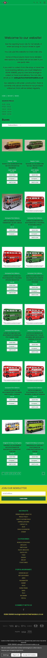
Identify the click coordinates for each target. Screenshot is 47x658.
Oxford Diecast (23, 573)
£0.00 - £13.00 (6, 104)
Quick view (12, 175)
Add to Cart (12, 182)
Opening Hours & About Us (23, 514)
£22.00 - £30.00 (6, 109)
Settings (6, 655)
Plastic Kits (23, 552)
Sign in (20, 529)
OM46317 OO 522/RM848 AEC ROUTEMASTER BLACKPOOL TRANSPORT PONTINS (12, 448)
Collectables (23, 562)
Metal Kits (23, 545)
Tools (23, 555)
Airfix (23, 578)
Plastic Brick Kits (23, 550)
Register (26, 529)
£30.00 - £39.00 (6, 112)
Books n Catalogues (23, 542)
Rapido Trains (23, 588)
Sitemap (23, 532)
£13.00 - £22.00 (6, 107)
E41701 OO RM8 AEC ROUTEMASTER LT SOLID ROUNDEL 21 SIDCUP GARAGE (35, 392)
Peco (23, 593)
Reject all (16, 655)
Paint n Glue (23, 547)
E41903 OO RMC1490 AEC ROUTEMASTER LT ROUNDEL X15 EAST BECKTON (12, 278)
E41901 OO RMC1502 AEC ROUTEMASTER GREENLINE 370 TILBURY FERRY (12, 335)
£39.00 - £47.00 (6, 114)
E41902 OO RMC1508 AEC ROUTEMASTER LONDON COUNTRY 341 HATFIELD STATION (35, 279)
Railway (23, 557)
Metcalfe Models (23, 575)
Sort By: (5, 125)
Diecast (23, 560)
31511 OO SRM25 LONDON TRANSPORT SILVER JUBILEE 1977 (12, 223)
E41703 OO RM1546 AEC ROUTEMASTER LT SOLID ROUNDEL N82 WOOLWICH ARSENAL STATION (35, 336)
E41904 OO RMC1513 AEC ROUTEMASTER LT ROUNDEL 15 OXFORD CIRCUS (35, 223)
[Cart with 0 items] (40, 2)
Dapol (23, 590)
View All (23, 598)
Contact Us (23, 524)
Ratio (23, 585)
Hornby (23, 583)
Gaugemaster (23, 580)
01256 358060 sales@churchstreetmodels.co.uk (23, 614)
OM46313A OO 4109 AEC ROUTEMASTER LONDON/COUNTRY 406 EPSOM (34, 448)
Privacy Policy (23, 517)
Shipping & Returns (23, 522)
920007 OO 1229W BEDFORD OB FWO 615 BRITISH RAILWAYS (12, 166)
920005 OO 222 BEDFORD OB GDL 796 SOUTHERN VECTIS (35, 166)
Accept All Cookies (29, 655)
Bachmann (23, 595)
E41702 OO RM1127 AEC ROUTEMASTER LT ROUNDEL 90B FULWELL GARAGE (12, 392)
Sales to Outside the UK (23, 519)
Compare (12, 178)
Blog (23, 527)
